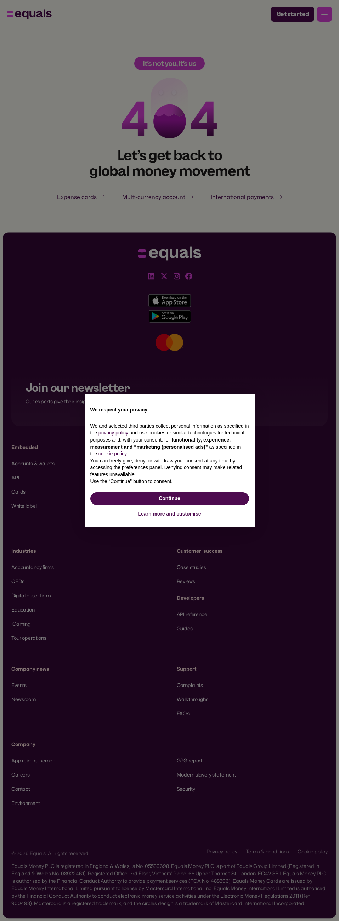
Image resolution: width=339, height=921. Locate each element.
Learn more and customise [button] (169, 514)
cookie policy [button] (112, 453)
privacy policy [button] (113, 433)
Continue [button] (169, 498)
